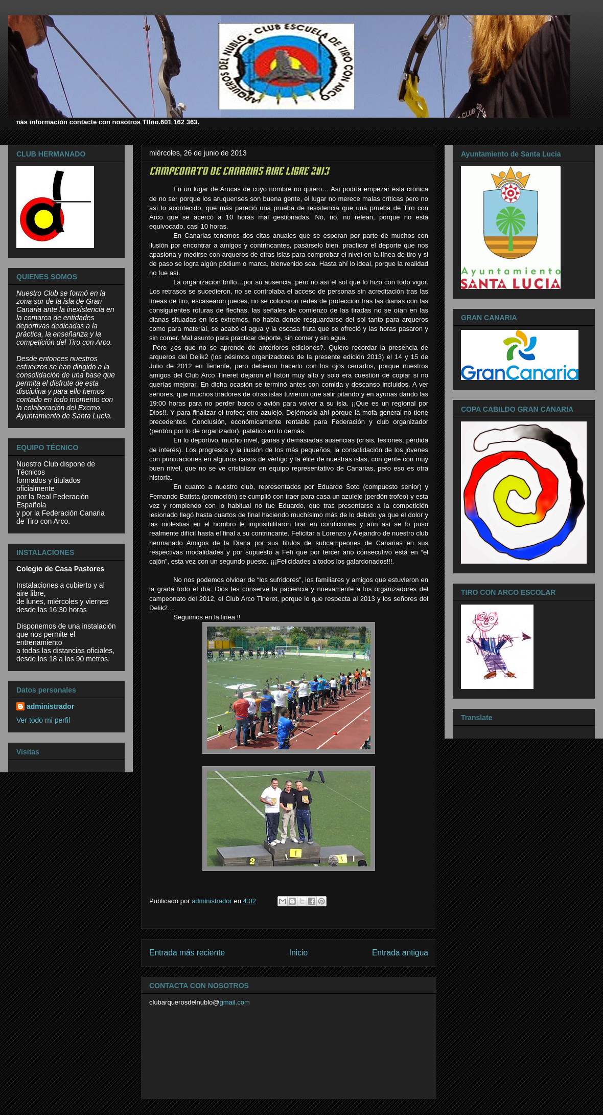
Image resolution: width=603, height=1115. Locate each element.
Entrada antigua (400, 952)
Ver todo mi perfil (43, 720)
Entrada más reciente (187, 952)
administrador (50, 706)
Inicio (298, 952)
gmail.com (235, 1002)
